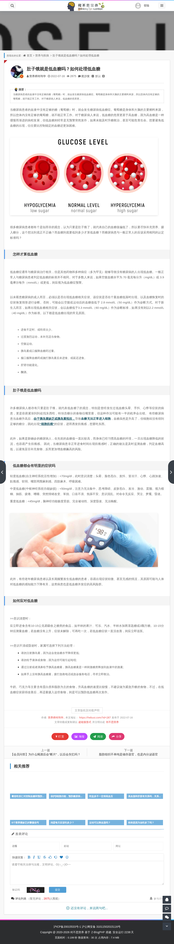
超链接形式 (84, 722)
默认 (98, 76)
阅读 (98, 736)
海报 (79, 736)
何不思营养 (112, 722)
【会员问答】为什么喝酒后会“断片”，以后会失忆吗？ (45, 754)
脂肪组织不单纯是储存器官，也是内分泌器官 (128, 754)
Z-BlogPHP (98, 932)
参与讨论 (157, 898)
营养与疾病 (42, 55)
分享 (117, 736)
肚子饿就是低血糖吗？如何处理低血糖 (75, 55)
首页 (29, 55)
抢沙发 (85, 76)
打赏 (60, 736)
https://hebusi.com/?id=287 (95, 717)
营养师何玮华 (37, 76)
